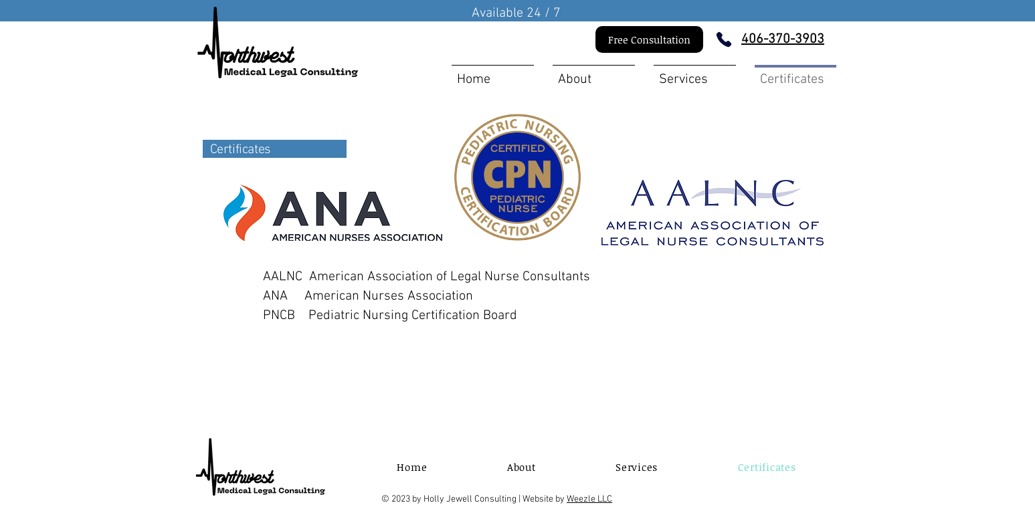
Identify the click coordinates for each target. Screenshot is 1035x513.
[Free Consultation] (649, 39)
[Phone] (724, 39)
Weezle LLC (589, 499)
